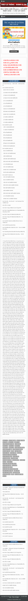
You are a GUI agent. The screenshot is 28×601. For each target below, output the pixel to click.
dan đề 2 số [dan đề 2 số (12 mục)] (17, 442)
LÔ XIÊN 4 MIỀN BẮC (8, 122)
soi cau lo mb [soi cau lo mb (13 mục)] (16, 456)
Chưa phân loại (6, 491)
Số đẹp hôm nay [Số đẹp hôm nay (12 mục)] (16, 472)
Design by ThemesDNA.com (14, 599)
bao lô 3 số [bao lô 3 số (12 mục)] (5, 440)
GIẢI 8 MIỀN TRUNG (8, 190)
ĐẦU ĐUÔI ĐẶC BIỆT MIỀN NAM (11, 161)
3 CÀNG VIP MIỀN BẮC (8, 129)
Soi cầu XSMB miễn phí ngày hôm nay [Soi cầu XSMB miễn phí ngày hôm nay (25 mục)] (10, 469)
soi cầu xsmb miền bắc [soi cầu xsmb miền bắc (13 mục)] (7, 467)
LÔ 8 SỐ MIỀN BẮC (7, 106)
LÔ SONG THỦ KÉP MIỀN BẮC (10, 92)
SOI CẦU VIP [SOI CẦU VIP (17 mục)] (22, 460)
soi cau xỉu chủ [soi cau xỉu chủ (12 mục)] (16, 460)
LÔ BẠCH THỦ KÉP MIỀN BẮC (10, 98)
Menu (4, 1)
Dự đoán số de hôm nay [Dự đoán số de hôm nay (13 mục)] (19, 447)
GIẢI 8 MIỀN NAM (7, 156)
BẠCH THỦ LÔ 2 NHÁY (8, 89)
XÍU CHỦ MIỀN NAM (8, 166)
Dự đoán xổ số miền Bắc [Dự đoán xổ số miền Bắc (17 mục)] (17, 449)
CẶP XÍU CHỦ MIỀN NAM (9, 153)
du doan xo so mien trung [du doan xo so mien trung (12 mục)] (8, 444)
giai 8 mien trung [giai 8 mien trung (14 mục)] (6, 451)
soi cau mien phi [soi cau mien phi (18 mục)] (14, 458)
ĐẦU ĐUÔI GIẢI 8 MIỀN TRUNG (10, 185)
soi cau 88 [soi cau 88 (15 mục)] (19, 453)
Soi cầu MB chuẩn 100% (14, 40)
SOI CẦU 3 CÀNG (7, 205)
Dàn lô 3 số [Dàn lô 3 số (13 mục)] (5, 445)
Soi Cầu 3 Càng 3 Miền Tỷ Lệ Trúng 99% (12, 207)
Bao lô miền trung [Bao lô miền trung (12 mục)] (20, 440)
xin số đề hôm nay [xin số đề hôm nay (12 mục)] (6, 474)
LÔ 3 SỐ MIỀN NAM (8, 164)
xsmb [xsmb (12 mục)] (12, 474)
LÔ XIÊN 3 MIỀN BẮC (8, 119)
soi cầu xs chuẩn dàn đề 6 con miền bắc (12, 582)
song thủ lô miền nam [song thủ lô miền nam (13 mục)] (7, 472)
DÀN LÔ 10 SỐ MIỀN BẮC (9, 108)
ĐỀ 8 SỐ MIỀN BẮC (14, 42)
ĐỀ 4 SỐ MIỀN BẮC (7, 132)
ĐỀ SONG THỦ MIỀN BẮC (9, 111)
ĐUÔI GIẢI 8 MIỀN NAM (9, 172)
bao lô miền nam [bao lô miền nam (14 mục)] (12, 440)
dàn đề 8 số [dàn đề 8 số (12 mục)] (11, 447)
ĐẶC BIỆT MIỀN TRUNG (9, 187)
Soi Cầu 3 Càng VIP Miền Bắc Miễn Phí (11, 214)
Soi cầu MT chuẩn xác (8, 174)
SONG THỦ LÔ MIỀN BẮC (9, 114)
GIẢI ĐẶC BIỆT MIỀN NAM (9, 158)
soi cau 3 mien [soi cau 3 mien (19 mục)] (13, 453)
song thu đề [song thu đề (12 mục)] (16, 470)
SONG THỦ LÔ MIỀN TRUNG (10, 198)
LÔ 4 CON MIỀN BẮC (8, 100)
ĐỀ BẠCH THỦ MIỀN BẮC (9, 143)
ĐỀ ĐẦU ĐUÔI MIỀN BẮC (9, 146)
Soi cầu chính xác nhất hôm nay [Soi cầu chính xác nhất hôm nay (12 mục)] (9, 463)
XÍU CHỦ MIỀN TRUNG (9, 177)
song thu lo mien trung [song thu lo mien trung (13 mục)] (8, 470)
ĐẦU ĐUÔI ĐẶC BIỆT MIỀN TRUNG (11, 193)
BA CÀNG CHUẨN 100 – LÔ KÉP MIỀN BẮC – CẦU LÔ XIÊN (14, 10)
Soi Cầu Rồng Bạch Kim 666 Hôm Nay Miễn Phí (14, 231)
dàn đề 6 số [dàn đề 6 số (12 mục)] (5, 447)
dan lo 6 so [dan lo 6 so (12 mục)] (11, 442)
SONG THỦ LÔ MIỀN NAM (9, 169)
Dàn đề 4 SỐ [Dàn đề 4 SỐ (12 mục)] (17, 445)
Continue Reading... (14, 52)
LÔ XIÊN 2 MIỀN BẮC (8, 116)
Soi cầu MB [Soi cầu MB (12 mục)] (14, 465)
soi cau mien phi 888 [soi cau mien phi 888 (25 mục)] (7, 460)
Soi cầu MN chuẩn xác (8, 148)
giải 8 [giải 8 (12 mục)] (12, 451)
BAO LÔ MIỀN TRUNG (8, 179)
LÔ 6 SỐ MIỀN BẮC (7, 103)
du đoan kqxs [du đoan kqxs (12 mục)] (17, 444)
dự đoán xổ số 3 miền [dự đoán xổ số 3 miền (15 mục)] (7, 449)
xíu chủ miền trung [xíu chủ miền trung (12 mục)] (19, 474)
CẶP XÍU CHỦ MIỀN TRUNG (10, 182)
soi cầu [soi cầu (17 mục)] (4, 462)
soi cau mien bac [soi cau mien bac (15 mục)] (6, 458)
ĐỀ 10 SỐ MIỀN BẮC (8, 140)
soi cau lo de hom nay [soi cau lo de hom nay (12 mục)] (7, 456)
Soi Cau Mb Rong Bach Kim (9, 225)
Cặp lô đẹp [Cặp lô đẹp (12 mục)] (5, 442)
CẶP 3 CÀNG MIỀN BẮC (8, 127)
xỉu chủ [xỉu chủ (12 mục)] (4, 476)
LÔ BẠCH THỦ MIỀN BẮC (9, 95)
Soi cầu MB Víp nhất (7, 124)
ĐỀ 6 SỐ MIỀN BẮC (7, 135)
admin (11, 44)
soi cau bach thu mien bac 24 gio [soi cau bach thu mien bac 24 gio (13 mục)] (10, 454)
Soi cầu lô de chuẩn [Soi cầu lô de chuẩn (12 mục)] (7, 465)
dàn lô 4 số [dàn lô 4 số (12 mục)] (11, 445)
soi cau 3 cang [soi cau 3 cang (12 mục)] (6, 453)
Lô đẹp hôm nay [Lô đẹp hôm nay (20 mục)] (18, 451)
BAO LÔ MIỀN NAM (8, 150)
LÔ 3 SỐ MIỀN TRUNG (8, 196)
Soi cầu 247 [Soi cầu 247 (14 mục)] (9, 462)
